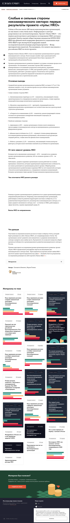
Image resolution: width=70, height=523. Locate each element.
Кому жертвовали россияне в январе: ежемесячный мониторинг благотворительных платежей (57, 301)
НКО (42, 256)
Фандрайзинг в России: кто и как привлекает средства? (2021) (13, 436)
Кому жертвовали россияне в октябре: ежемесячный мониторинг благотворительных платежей (13, 357)
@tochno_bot (13, 504)
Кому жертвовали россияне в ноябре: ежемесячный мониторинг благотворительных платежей (35, 352)
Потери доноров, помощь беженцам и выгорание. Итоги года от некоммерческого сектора (34, 327)
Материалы (35, 3)
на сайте (35, 254)
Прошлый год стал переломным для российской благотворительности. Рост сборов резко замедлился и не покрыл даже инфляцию (13, 330)
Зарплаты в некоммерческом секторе (12, 449)
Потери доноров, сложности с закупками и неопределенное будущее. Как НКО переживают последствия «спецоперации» (12, 385)
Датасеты (43, 3)
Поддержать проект (17, 486)
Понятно (51, 518)
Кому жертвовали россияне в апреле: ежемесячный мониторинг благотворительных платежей (13, 301)
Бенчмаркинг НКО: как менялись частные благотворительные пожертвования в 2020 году (56, 445)
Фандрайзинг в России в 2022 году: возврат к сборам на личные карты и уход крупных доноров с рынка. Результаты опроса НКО (57, 328)
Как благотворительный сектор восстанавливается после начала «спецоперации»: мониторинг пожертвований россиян (34, 380)
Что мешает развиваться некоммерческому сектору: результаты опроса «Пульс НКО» (57, 353)
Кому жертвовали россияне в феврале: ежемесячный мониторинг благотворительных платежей (35, 407)
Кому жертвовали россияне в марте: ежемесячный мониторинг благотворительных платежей (35, 301)
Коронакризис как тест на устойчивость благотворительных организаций (34, 447)
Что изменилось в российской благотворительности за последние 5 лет (34, 432)
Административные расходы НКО (10, 461)
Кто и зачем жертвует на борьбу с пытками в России (57, 430)
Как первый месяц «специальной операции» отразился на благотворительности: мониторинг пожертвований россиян (56, 406)
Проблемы (27, 3)
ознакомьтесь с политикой (48, 515)
